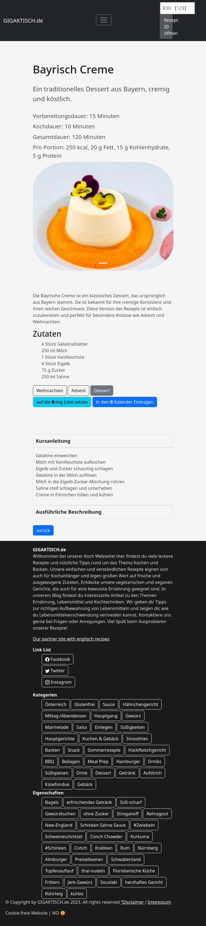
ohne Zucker (96, 814)
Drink (82, 773)
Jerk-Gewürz (80, 882)
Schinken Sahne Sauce (103, 825)
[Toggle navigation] (103, 19)
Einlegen (103, 727)
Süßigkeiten (132, 727)
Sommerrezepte (104, 750)
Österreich (56, 704)
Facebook (57, 659)
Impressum (159, 902)
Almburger (56, 859)
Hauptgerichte (60, 739)
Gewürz (133, 716)
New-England (58, 825)
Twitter (55, 671)
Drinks (154, 761)
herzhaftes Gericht (144, 882)
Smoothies (137, 739)
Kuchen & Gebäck (100, 739)
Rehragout (157, 814)
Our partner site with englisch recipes (71, 639)
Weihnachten (49, 391)
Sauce (109, 704)
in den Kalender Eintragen (124, 402)
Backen (52, 750)
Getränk (127, 773)
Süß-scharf (131, 802)
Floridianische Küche (134, 871)
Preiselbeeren (89, 859)
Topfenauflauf (59, 871)
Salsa (81, 727)
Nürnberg (148, 848)
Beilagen (71, 761)
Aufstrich (152, 773)
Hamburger (128, 761)
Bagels (52, 802)
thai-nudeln (93, 871)
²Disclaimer (133, 902)
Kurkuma (139, 837)
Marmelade (57, 727)
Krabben (103, 848)
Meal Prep (98, 761)
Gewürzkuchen (60, 814)
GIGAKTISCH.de (23, 20)
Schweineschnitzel (63, 837)
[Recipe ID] (177, 8)
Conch (80, 848)
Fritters (52, 882)
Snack (74, 750)
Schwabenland (126, 859)
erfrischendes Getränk (89, 802)
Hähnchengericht (140, 704)
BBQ (49, 761)
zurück (43, 530)
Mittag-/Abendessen (66, 716)
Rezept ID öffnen (168, 26)
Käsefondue (57, 784)
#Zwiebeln (144, 825)
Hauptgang (106, 716)
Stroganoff (128, 814)
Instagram (58, 682)
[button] (43, 216)
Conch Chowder (106, 837)
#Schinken (55, 848)
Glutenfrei (84, 704)
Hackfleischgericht (147, 750)
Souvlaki (108, 882)
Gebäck (85, 784)
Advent (78, 391)
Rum (125, 848)
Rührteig (54, 894)
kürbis (77, 894)
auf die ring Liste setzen (62, 402)
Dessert (101, 391)
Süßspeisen (57, 773)
